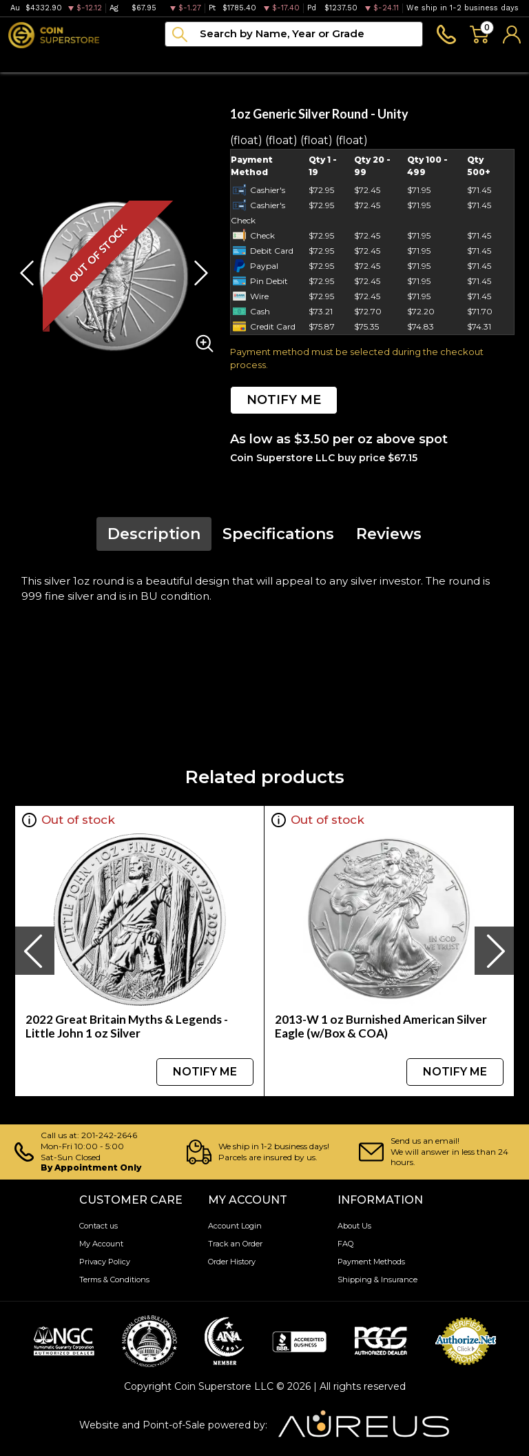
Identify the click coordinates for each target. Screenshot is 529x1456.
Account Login (235, 1226)
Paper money (192, 59)
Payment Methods (371, 1261)
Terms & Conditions (114, 1279)
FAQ (345, 1243)
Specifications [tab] (278, 534)
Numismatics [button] (100, 59)
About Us (354, 1226)
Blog (322, 59)
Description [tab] (153, 534)
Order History (232, 1261)
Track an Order (235, 1243)
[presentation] (34, 951)
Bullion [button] (26, 59)
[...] (294, 34)
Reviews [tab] (389, 534)
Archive (269, 59)
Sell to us (497, 59)
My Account (101, 1243)
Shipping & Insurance (377, 1279)
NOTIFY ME (284, 399)
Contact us (98, 1226)
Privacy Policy (104, 1261)
